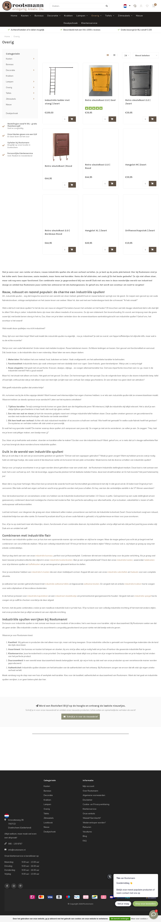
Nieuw (139, 15)
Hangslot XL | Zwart (96, 230)
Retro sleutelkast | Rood (58, 166)
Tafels (108, 15)
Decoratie (52, 15)
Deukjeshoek (71, 23)
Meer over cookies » (139, 919)
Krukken (68, 15)
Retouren (87, 827)
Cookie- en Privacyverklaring (96, 804)
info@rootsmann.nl (17, 850)
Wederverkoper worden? (94, 822)
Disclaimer (87, 800)
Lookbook (48, 822)
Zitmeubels (124, 15)
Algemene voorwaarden (94, 795)
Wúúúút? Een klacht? (92, 818)
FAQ (85, 841)
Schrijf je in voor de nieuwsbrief (81, 716)
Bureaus (39, 15)
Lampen (80, 15)
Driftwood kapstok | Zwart (140, 230)
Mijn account (88, 786)
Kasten (25, 15)
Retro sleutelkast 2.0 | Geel (100, 100)
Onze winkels (89, 813)
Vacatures (87, 831)
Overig (95, 15)
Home (14, 15)
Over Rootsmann (90, 791)
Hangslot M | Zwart (135, 164)
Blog (85, 836)
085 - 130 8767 (15, 843)
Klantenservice (89, 23)
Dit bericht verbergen (120, 919)
